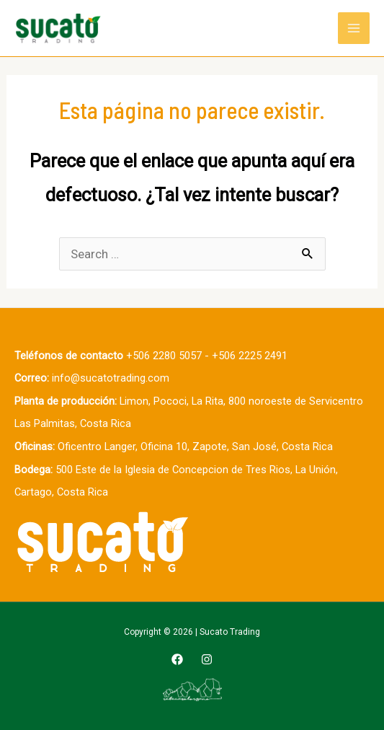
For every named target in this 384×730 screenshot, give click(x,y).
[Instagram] (207, 659)
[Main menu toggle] (354, 28)
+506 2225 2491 (249, 355)
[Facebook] (177, 659)
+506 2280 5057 (164, 355)
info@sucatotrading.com (110, 377)
